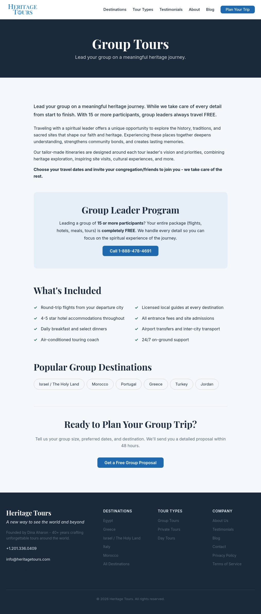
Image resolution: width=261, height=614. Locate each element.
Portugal (128, 384)
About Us (220, 520)
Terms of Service (227, 564)
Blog (210, 9)
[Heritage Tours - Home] (23, 9)
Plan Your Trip (238, 9)
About (194, 9)
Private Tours (169, 529)
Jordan (207, 384)
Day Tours (166, 538)
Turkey (181, 384)
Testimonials (171, 9)
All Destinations (116, 564)
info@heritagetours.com (28, 559)
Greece (155, 384)
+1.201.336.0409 (21, 548)
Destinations (114, 9)
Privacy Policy (225, 555)
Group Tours (168, 520)
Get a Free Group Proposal (131, 462)
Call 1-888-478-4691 (130, 250)
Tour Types (143, 9)
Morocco (100, 384)
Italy (106, 546)
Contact (219, 546)
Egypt (108, 520)
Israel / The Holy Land (59, 384)
